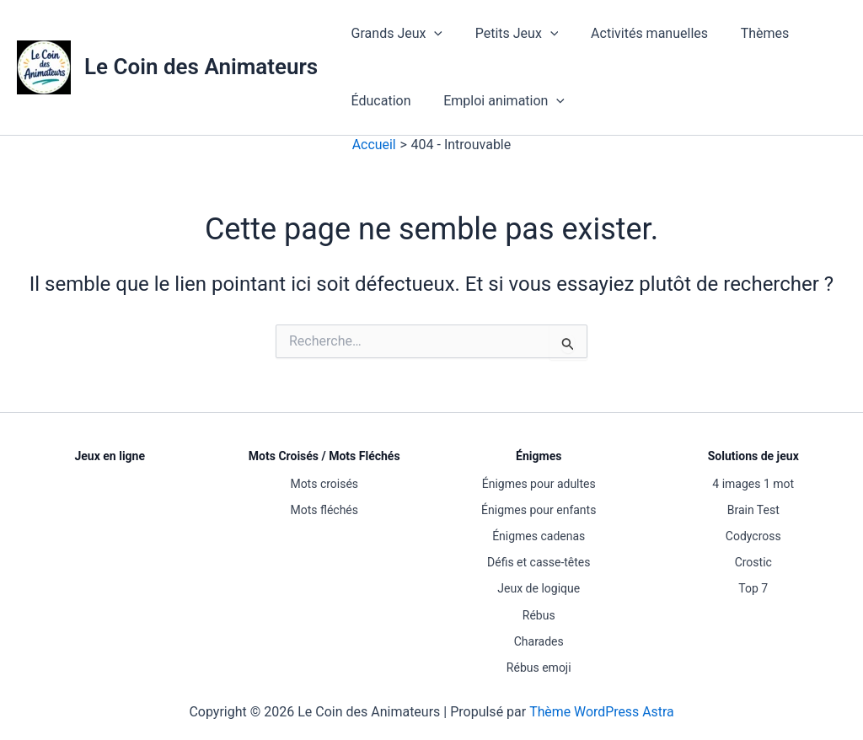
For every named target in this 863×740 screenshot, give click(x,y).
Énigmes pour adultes (539, 484)
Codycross (753, 536)
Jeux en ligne (109, 456)
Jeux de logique (538, 588)
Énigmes (538, 456)
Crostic (753, 562)
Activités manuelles (635, 33)
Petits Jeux (508, 33)
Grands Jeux (393, 33)
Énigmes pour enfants (538, 510)
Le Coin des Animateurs (201, 66)
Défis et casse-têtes (538, 562)
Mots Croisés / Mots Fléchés (324, 456)
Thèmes (745, 33)
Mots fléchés (324, 510)
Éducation (378, 101)
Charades (539, 641)
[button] (431, 33)
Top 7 (753, 588)
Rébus (539, 615)
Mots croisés (324, 484)
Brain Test (753, 510)
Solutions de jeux (753, 456)
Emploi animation (495, 101)
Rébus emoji (539, 667)
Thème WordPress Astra (601, 712)
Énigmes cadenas (538, 536)
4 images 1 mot (753, 484)
